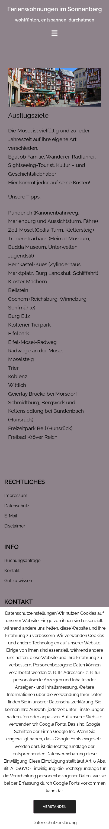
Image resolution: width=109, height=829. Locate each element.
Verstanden (54, 807)
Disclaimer (14, 526)
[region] (54, 87)
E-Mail (10, 515)
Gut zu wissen (18, 580)
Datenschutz (16, 505)
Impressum (15, 495)
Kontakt (12, 570)
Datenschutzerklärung (55, 822)
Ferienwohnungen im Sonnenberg (54, 9)
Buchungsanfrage (22, 560)
